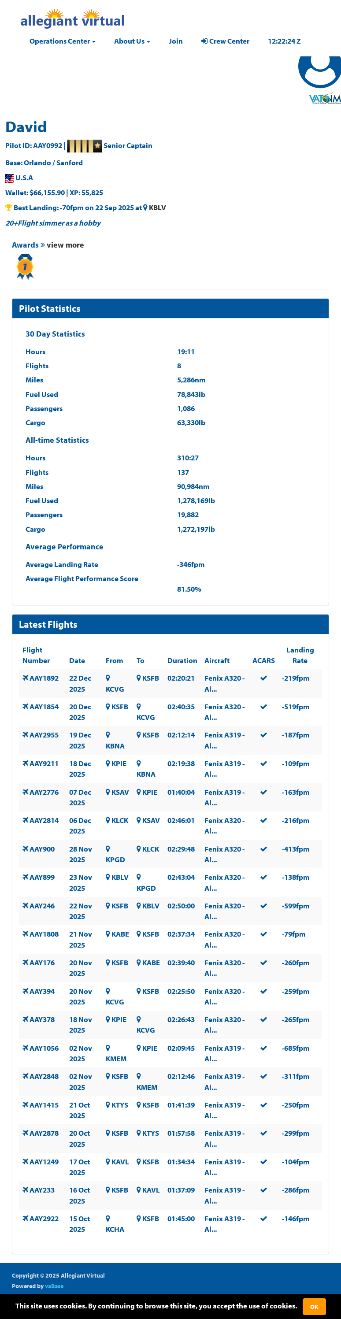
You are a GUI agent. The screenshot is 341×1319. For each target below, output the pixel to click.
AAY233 (42, 1189)
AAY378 (42, 1019)
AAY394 (42, 991)
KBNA (115, 745)
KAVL (120, 1161)
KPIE (118, 763)
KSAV (120, 792)
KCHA (115, 1229)
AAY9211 (44, 763)
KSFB (150, 677)
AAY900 (42, 848)
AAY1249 (44, 1161)
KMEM (116, 1058)
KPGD (115, 859)
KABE (120, 933)
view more (65, 245)
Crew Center (225, 40)
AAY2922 (44, 1218)
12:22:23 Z (284, 40)
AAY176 (42, 962)
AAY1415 (44, 1104)
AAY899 (42, 877)
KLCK (119, 820)
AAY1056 (44, 1047)
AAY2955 (44, 734)
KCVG (115, 688)
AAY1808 (44, 933)
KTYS (119, 1104)
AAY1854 (44, 706)
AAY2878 (44, 1132)
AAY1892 (44, 677)
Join (176, 40)
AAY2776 (44, 792)
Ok (314, 1307)
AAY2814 (44, 820)
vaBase (54, 1286)
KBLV (157, 207)
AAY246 (42, 905)
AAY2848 (44, 1076)
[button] (62, 41)
